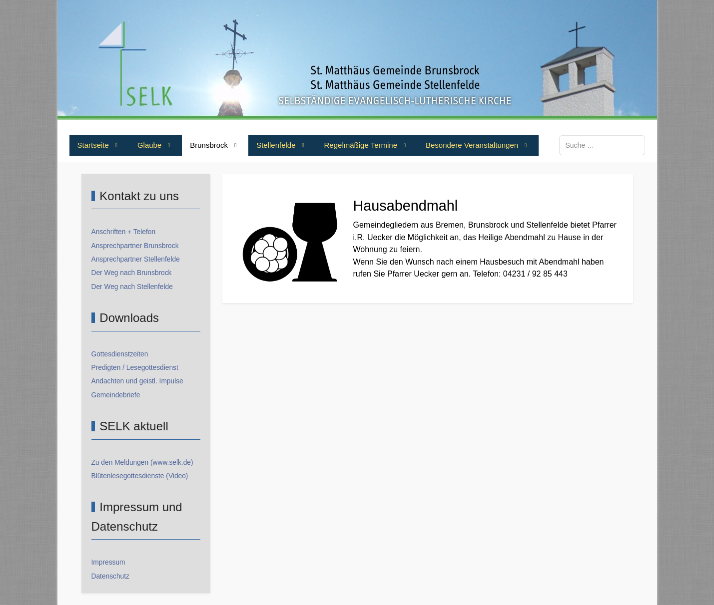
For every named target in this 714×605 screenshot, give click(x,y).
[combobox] (602, 145)
